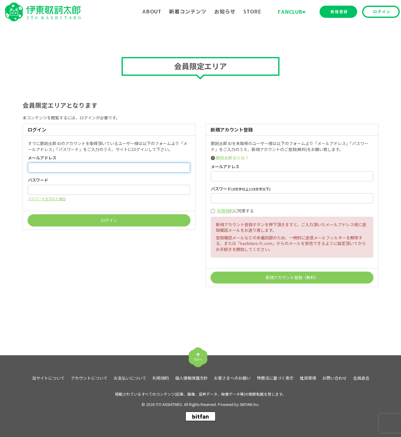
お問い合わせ (334, 378)
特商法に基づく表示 (275, 378)
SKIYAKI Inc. (249, 404)
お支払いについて (130, 378)
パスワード (38, 180)
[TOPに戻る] (198, 354)
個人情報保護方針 (191, 378)
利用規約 (225, 211)
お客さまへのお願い (232, 378)
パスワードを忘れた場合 (47, 198)
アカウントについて (89, 378)
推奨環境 (308, 378)
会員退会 (361, 378)
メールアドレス (42, 158)
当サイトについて (48, 378)
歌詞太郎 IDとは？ (232, 158)
